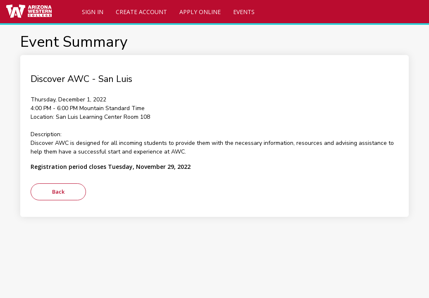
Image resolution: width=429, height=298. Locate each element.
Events (244, 12)
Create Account (141, 12)
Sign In (92, 12)
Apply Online (200, 12)
